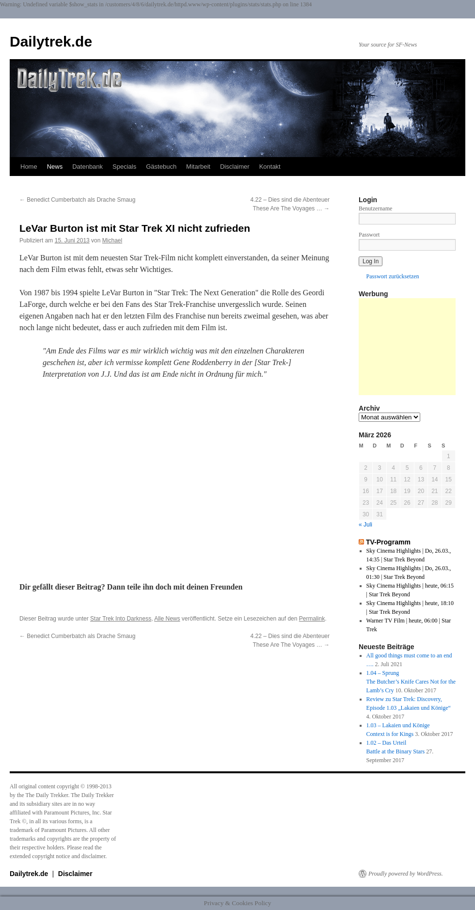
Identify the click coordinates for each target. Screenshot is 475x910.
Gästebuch (161, 166)
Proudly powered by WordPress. (405, 873)
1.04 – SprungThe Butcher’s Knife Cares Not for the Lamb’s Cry (411, 682)
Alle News (167, 618)
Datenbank (87, 166)
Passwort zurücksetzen (392, 276)
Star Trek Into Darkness (120, 618)
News (55, 166)
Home (28, 166)
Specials (124, 166)
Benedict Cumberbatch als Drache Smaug (77, 199)
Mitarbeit (198, 166)
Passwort (369, 234)
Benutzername (375, 208)
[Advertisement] (407, 346)
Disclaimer (235, 166)
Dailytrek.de (51, 41)
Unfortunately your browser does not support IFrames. (174, 479)
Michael (112, 240)
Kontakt (270, 166)
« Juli (365, 524)
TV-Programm (388, 542)
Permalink (312, 618)
